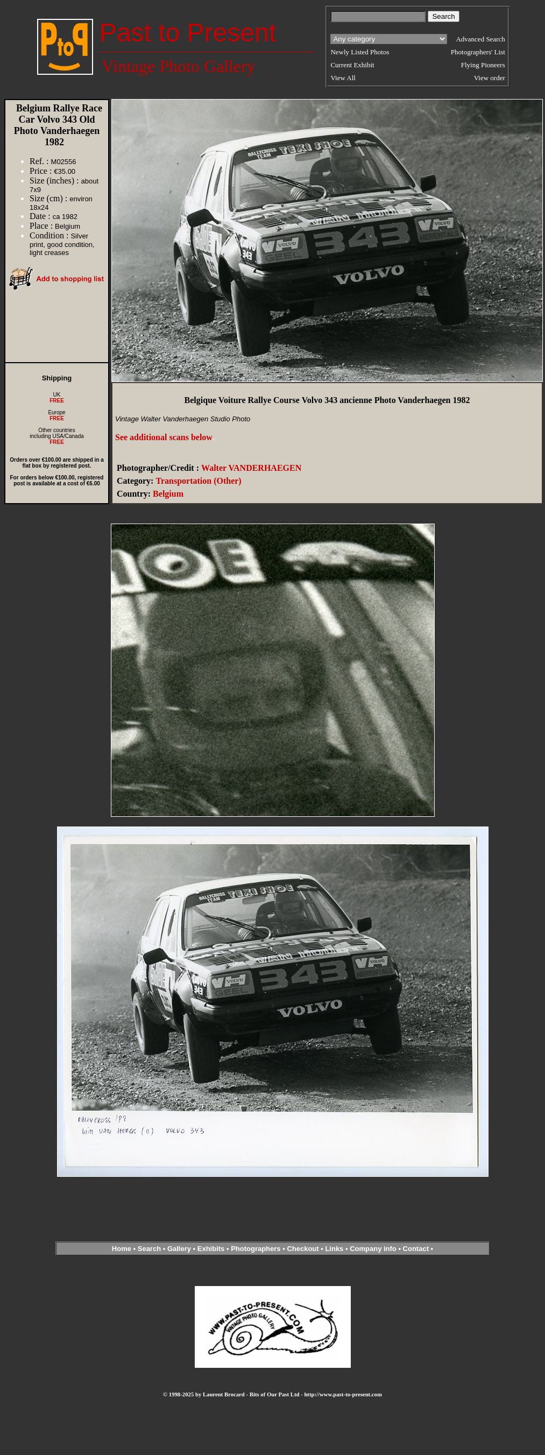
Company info (374, 1249)
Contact (416, 1249)
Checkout (302, 1249)
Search (149, 1249)
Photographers (255, 1249)
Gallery (179, 1249)
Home (121, 1249)
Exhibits (211, 1249)
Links (334, 1249)
